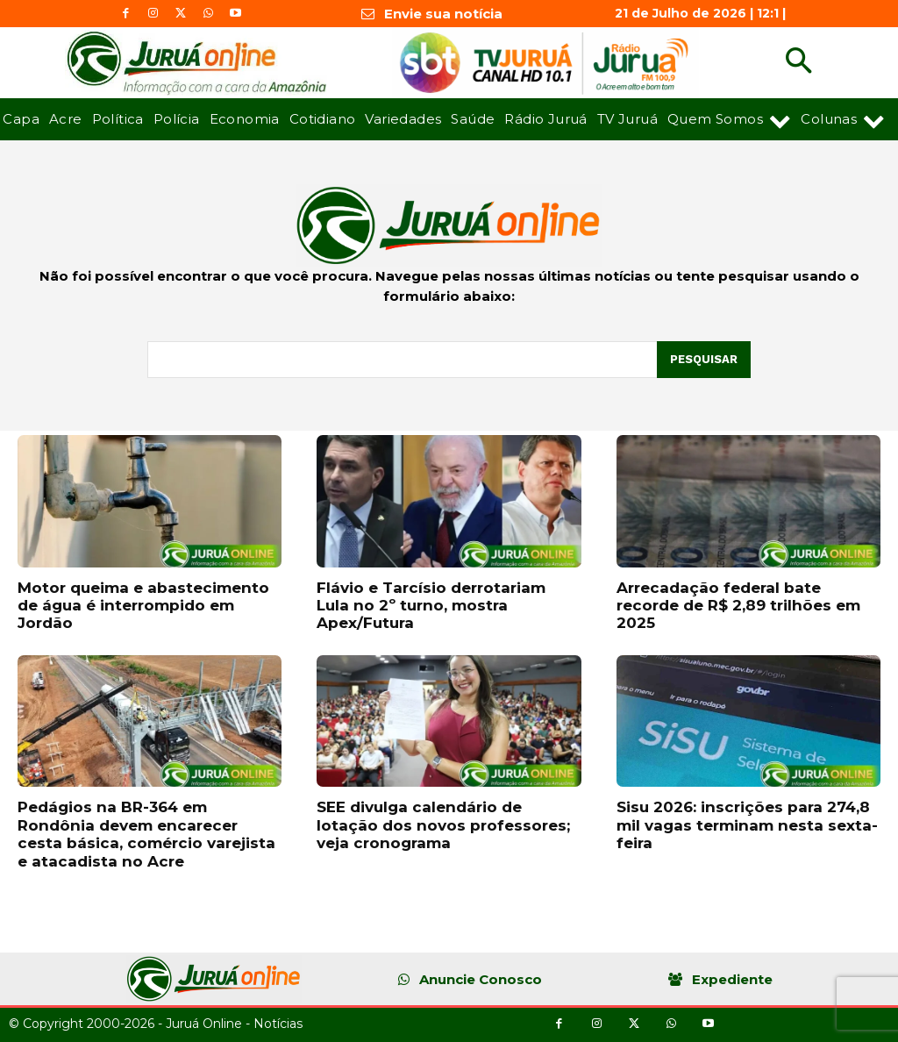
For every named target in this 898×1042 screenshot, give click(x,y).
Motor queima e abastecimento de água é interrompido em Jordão (143, 605)
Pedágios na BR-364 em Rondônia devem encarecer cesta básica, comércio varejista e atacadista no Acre (146, 833)
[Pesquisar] (704, 359)
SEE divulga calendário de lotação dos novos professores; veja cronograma (443, 825)
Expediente (732, 979)
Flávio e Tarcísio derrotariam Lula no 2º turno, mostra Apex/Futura (431, 605)
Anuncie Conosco (480, 979)
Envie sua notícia (443, 13)
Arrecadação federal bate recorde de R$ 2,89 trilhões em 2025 (738, 605)
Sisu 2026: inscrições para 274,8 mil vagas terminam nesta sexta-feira (747, 825)
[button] (798, 62)
